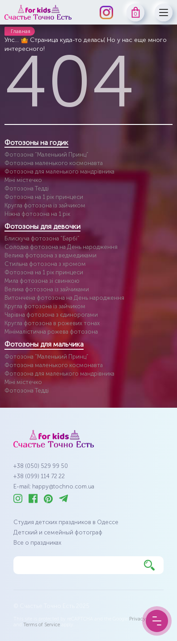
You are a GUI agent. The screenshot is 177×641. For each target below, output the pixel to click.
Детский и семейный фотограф (57, 532)
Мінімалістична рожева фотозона (51, 331)
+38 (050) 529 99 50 (40, 466)
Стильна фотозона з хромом (45, 264)
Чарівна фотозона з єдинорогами (51, 314)
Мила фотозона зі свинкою (42, 280)
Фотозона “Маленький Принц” (46, 154)
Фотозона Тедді (26, 188)
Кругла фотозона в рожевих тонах (52, 323)
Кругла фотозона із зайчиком (44, 205)
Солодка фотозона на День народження (61, 247)
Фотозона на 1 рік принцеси (43, 197)
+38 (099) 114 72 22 (39, 476)
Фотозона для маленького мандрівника (59, 171)
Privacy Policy (144, 619)
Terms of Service (41, 625)
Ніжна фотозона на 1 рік (37, 214)
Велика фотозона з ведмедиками (50, 255)
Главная (20, 31)
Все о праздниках (37, 542)
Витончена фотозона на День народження (64, 297)
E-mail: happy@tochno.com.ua (53, 486)
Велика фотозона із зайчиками (46, 289)
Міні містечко (23, 180)
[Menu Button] (157, 621)
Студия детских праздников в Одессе (65, 522)
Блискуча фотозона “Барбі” (42, 238)
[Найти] (149, 565)
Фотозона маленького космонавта (53, 163)
